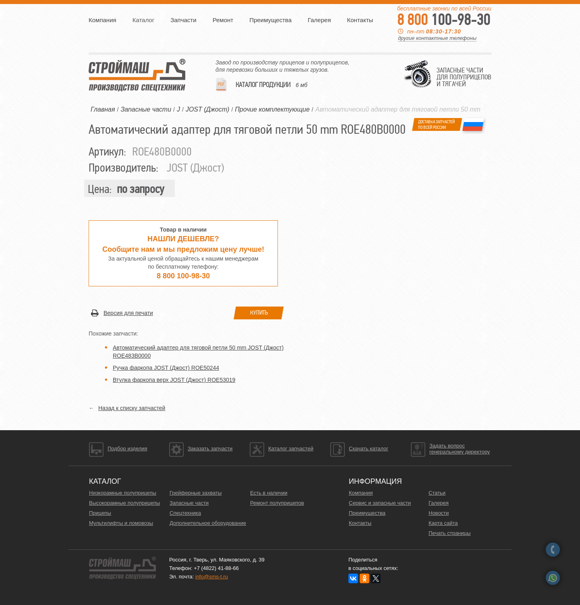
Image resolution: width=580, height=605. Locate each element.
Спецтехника (185, 513)
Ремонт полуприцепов (277, 503)
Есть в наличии (268, 493)
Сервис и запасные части (380, 503)
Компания (102, 20)
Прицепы (100, 513)
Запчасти (183, 20)
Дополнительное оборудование (208, 523)
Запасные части (189, 503)
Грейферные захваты (196, 493)
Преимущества (270, 20)
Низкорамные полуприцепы (122, 493)
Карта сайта (443, 523)
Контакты (360, 20)
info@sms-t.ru (211, 577)
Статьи (437, 493)
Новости (439, 513)
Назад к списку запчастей (131, 408)
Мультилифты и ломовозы (121, 523)
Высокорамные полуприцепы (124, 503)
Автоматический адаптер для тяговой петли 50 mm (398, 109)
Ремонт (223, 20)
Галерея (319, 20)
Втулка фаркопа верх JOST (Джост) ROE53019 (174, 380)
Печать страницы (449, 533)
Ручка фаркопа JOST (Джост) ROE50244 (166, 368)
